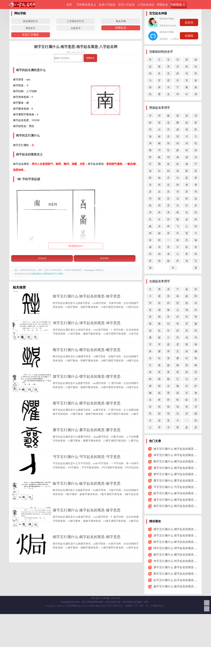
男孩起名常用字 (159, 107)
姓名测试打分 (30, 21)
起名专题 (115, 631)
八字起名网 (70, 638)
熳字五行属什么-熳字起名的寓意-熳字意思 (179, 529)
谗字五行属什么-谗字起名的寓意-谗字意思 (87, 329)
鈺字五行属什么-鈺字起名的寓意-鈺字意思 (179, 580)
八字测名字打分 (75, 21)
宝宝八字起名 (126, 4)
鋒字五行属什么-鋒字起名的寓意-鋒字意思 (179, 542)
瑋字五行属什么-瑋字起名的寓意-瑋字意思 (179, 548)
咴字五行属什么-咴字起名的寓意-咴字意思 (87, 527)
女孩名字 (76, 28)
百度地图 (105, 631)
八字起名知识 (145, 4)
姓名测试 (104, 258)
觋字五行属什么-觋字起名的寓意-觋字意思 (87, 362)
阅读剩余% (77, 245)
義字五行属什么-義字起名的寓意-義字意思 (179, 586)
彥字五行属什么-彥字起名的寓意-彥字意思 (179, 567)
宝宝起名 (42, 258)
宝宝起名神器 (158, 13)
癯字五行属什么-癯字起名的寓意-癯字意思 (87, 428)
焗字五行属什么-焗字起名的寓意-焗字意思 (87, 592)
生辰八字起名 (107, 4)
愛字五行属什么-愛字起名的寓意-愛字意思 (179, 573)
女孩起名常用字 (159, 281)
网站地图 (95, 631)
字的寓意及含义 (86, 4)
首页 (69, 4)
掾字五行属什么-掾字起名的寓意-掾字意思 (87, 560)
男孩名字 (30, 28)
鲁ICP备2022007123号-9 (102, 638)
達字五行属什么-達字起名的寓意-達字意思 (179, 535)
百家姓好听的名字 (161, 51)
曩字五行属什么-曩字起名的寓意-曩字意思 (87, 461)
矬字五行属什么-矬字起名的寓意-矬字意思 (87, 296)
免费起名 (120, 27)
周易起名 (162, 4)
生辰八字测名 (30, 34)
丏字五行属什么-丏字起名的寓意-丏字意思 (87, 494)
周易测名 (176, 4)
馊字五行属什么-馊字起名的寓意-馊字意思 (87, 395)
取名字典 (121, 21)
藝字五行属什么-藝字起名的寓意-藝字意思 (179, 554)
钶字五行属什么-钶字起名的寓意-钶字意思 (179, 561)
